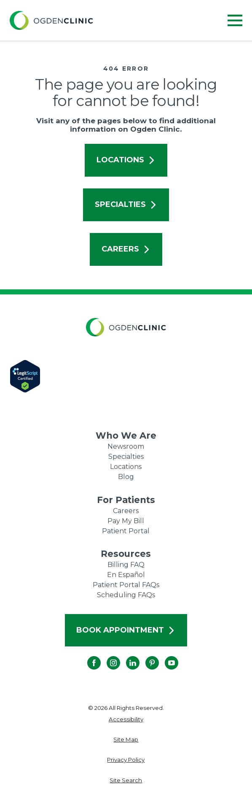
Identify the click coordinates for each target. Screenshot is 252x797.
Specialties (126, 204)
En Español (126, 575)
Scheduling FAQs (126, 595)
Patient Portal (126, 531)
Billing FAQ (126, 565)
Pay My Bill (125, 521)
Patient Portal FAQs (126, 585)
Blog (126, 477)
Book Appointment (125, 630)
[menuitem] (126, 719)
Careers (126, 249)
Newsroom (125, 446)
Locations (126, 159)
